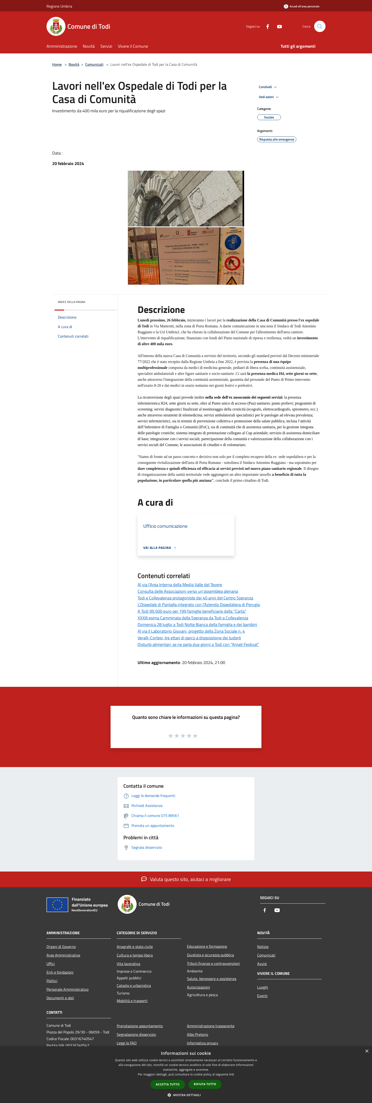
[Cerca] (320, 26)
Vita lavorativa (128, 963)
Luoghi (262, 987)
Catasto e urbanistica (134, 985)
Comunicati (94, 64)
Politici (51, 981)
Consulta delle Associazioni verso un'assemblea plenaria (188, 591)
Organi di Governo (61, 946)
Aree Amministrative (63, 955)
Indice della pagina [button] (71, 302)
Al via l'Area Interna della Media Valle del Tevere (180, 584)
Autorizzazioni (198, 987)
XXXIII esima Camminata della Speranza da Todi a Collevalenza (193, 618)
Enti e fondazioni (60, 972)
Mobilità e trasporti (132, 1001)
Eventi (262, 996)
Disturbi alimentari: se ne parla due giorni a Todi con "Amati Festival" (198, 644)
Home (57, 64)
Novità (74, 64)
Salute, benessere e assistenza (211, 978)
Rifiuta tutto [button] (205, 1084)
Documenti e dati (60, 998)
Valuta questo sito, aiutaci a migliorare (186, 879)
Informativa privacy (202, 1043)
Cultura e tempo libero (135, 955)
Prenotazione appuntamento (140, 1026)
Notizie (263, 946)
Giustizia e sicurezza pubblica (210, 955)
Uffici (50, 963)
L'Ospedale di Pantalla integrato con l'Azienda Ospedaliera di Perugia (199, 604)
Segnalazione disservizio (136, 1034)
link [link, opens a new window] (231, 1074)
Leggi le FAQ (127, 1043)
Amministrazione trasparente (210, 1026)
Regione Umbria (59, 6)
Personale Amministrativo (67, 989)
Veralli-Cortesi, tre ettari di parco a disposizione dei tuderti (189, 638)
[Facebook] (265, 26)
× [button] (366, 1051)
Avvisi (262, 963)
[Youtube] (277, 26)
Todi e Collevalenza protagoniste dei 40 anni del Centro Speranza (195, 598)
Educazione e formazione (207, 946)
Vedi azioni (269, 97)
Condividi (268, 87)
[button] (186, 1095)
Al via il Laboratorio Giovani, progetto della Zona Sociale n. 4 (191, 631)
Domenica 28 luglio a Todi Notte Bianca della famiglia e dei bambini (197, 624)
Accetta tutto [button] (168, 1084)
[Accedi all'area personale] (302, 6)
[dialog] (186, 1074)
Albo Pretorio (197, 1034)
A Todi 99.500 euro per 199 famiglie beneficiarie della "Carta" (192, 611)
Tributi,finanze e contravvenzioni (213, 963)
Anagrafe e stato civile (135, 946)
